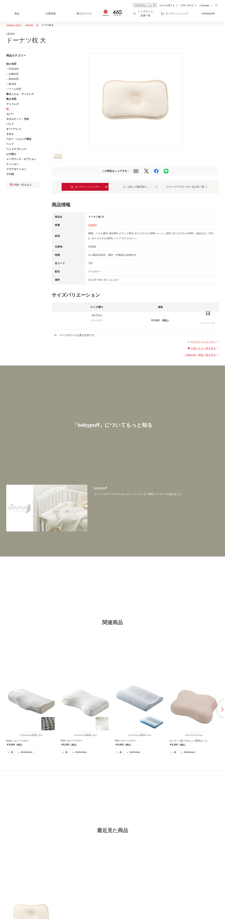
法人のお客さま (167, 5)
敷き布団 (11, 99)
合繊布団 (14, 74)
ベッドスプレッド (16, 149)
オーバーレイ (13, 129)
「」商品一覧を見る (201, 355)
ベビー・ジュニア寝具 (18, 139)
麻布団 (12, 84)
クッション (12, 164)
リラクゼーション (16, 169)
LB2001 (92, 225)
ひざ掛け (11, 154)
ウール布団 (15, 89)
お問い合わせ (187, 5)
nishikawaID (208, 13)
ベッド (10, 144)
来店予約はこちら (145, 5)
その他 (10, 174)
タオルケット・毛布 (17, 119)
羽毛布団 (14, 69)
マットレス (12, 104)
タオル (10, 134)
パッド (10, 124)
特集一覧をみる (20, 184)
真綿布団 (14, 79)
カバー (10, 114)
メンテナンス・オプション (21, 159)
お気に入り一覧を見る (203, 348)
